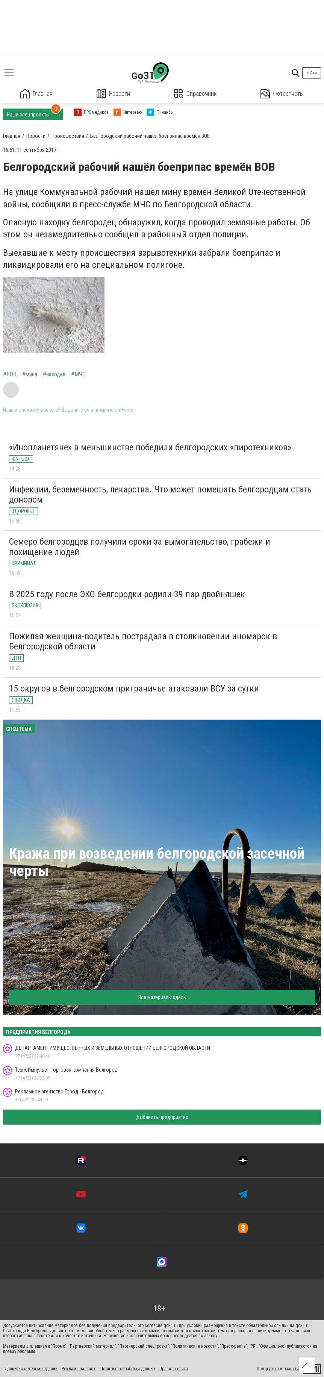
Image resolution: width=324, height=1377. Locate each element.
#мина (29, 374)
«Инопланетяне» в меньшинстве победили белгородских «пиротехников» (150, 447)
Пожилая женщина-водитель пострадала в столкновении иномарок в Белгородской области (143, 641)
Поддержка (268, 1368)
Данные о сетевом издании (31, 1368)
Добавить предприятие (162, 1117)
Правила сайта (173, 1368)
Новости (113, 93)
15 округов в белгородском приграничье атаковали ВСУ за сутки (134, 688)
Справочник (195, 93)
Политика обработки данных (127, 1368)
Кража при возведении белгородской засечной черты (156, 862)
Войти (311, 72)
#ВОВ (10, 374)
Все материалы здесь (162, 997)
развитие (292, 1368)
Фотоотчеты (282, 93)
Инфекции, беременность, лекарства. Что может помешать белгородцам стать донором (160, 494)
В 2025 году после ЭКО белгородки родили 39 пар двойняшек (127, 594)
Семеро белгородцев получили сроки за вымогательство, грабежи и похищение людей (139, 546)
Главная (36, 93)
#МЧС (78, 374)
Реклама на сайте (79, 1368)
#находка (54, 374)
